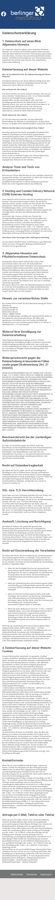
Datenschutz (17, 874)
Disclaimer (31, 874)
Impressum (46, 874)
